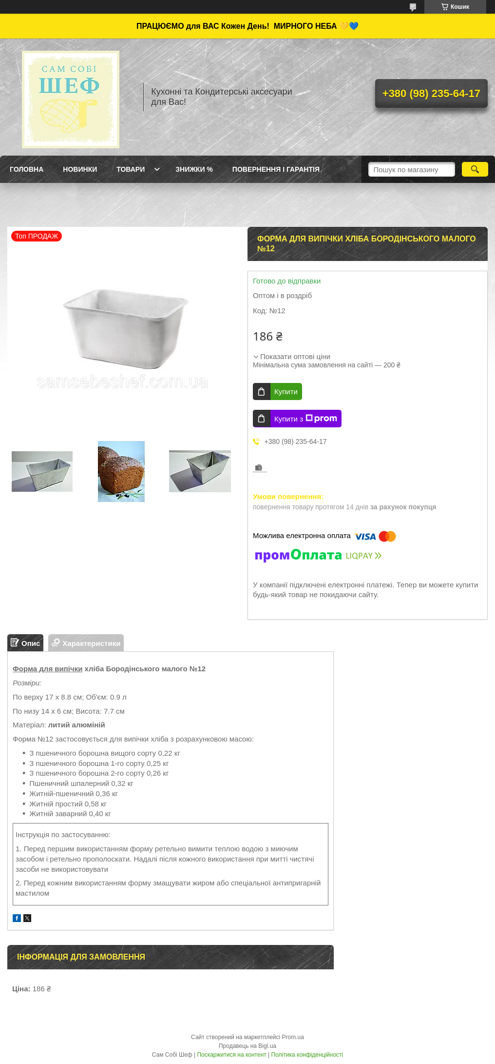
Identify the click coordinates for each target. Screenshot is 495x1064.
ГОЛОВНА (26, 169)
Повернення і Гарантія (276, 169)
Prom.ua (293, 1037)
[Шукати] (475, 169)
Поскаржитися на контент (231, 1054)
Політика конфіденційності (307, 1054)
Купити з (305, 418)
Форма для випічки (47, 668)
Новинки (80, 169)
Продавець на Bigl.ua (247, 1046)
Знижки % (194, 169)
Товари (130, 169)
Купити (286, 391)
